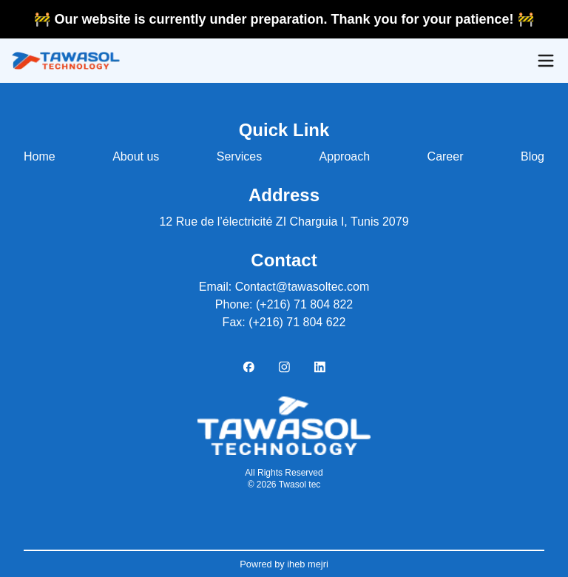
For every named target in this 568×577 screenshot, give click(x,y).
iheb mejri (306, 564)
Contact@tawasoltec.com (302, 286)
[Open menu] (545, 60)
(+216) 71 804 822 (304, 304)
